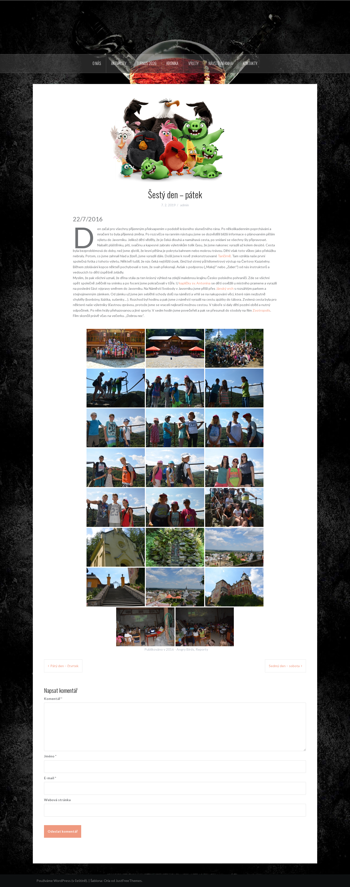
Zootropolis (261, 310)
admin (184, 205)
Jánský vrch (225, 288)
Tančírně (224, 256)
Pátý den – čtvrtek (64, 666)
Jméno (50, 756)
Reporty (202, 649)
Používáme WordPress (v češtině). (62, 881)
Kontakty (250, 63)
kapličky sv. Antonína (194, 283)
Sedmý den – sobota (284, 666)
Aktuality (118, 63)
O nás (97, 63)
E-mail (50, 778)
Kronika (172, 63)
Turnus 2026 (146, 63)
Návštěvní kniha (221, 63)
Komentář (53, 698)
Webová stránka (57, 800)
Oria (107, 881)
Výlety (193, 63)
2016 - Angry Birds (180, 649)
